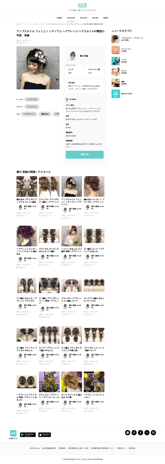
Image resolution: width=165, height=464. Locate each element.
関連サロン (122, 448)
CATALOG (71, 18)
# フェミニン (32, 107)
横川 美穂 (84, 56)
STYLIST (83, 18)
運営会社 (132, 448)
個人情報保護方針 (49, 448)
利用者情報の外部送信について (103, 448)
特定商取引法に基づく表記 (78, 448)
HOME (59, 18)
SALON (95, 18)
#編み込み (45, 114)
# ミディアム (32, 99)
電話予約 (85, 154)
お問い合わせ (35, 448)
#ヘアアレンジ (29, 114)
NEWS (105, 18)
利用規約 (62, 448)
